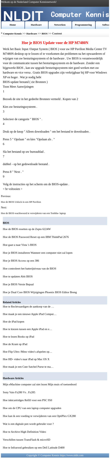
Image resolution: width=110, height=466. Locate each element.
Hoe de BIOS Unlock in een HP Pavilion (21, 201)
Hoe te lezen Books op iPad (19, 336)
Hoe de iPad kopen (14, 321)
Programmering (83, 24)
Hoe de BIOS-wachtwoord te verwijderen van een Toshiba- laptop (33, 213)
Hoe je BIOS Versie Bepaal (18, 284)
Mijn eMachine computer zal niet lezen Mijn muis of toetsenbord (39, 384)
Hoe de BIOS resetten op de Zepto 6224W (27, 229)
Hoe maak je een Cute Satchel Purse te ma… (28, 366)
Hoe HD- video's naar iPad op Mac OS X (26, 359)
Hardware (36, 24)
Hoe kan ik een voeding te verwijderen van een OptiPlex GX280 (39, 415)
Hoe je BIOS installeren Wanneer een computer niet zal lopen (38, 252)
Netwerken (60, 24)
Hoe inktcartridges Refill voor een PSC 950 (27, 400)
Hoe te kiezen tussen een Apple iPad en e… (27, 329)
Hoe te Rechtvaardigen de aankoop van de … (28, 306)
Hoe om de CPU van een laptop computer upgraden (32, 408)
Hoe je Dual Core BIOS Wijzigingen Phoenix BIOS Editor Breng (40, 292)
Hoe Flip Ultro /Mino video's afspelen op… (27, 351)
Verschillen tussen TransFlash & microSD (26, 439)
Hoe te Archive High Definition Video (24, 431)
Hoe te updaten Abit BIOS (18, 276)
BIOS (44, 33)
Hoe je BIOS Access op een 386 (21, 260)
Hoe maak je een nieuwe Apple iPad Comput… (30, 314)
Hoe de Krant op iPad (15, 344)
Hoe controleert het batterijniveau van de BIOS (29, 268)
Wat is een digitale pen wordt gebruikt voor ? (28, 423)
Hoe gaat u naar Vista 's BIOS (20, 244)
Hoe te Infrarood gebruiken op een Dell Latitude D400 (33, 447)
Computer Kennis (12, 33)
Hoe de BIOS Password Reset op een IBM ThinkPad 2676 (36, 236)
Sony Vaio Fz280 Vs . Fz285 (19, 392)
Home (13, 24)
